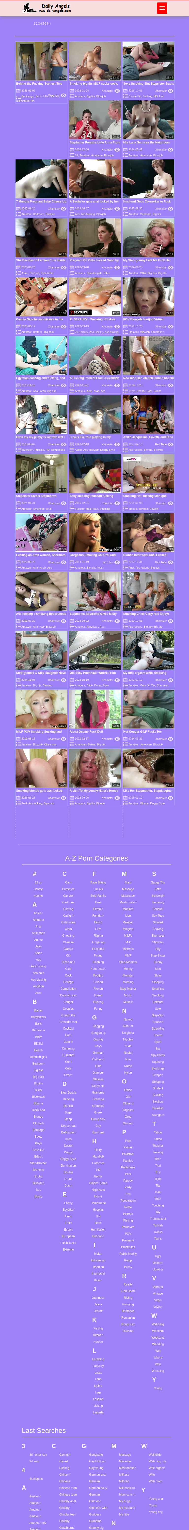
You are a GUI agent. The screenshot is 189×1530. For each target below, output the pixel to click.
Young (158, 1185)
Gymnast (98, 929)
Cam (68, 679)
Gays (98, 843)
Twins (158, 1035)
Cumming (68, 845)
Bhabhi (141, 390)
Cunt (68, 859)
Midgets (128, 726)
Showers (158, 739)
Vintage (158, 1090)
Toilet (158, 989)
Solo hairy (125, 1505)
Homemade (58, 449)
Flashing (98, 759)
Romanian (128, 1114)
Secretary (158, 699)
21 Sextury (81, 331)
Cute (68, 865)
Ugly (158, 1053)
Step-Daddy (68, 889)
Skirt (158, 766)
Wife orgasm (157, 1265)
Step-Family (98, 693)
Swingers (158, 912)
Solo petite (126, 1512)
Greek (98, 909)
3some (38, 686)
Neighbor (128, 830)
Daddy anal (66, 1402)
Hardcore (98, 960)
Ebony (68, 1000)
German (98, 849)
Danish (68, 903)
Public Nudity (128, 1050)
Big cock (49, 331)
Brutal (38, 973)
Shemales (157, 732)
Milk (128, 739)
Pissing (128, 1017)
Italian (98, 1077)
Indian (98, 1050)
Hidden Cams (98, 980)
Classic (68, 746)
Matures (128, 706)
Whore (158, 1154)
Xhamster (57, 95)
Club (68, 766)
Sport (157, 839)
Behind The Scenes (47, 96)
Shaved (158, 719)
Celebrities (68, 719)
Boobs (157, 390)
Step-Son (158, 812)
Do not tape (67, 1422)
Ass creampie (38, 1419)
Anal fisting (37, 1366)
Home (98, 993)
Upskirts (158, 1066)
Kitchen (98, 1132)
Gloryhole (98, 883)
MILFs (128, 732)
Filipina (98, 732)
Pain (128, 938)
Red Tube (164, 444)
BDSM (38, 840)
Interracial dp (97, 1479)
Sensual (158, 706)
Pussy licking (127, 1430)
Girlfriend (98, 856)
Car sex (68, 693)
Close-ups (68, 759)
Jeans (98, 1101)
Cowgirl (153, 508)
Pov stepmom (128, 1417)
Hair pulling (96, 1342)
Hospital (98, 1006)
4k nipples (36, 1276)
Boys (38, 940)
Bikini (38, 887)
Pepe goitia (126, 1397)
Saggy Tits (158, 679)
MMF (128, 752)
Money (128, 766)
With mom (155, 1278)
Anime (38, 737)
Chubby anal (67, 1298)
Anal (36, 390)
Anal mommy (38, 1393)
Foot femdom (68, 1523)
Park (128, 971)
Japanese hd (97, 1497)
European (68, 1033)
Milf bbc (124, 1278)
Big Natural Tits (25, 100)
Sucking (158, 892)
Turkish (158, 1022)
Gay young (96, 1265)
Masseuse (128, 693)
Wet (157, 1148)
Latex (98, 1169)
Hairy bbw (95, 1349)
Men (128, 712)
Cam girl (64, 1251)
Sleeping (158, 779)
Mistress (128, 746)
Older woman (128, 1359)
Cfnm (68, 726)
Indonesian (98, 1057)
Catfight (68, 712)
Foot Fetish (98, 766)
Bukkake (38, 980)
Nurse (128, 863)
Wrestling (158, 1168)
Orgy (128, 913)
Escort (68, 1026)
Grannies (98, 903)
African (38, 710)
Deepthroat (68, 923)
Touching (158, 1002)
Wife (158, 1161)
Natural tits (126, 1329)
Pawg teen (126, 1390)
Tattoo (158, 936)
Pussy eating (127, 1423)
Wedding (158, 1141)
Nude (128, 843)
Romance (128, 1108)
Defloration (68, 929)
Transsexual (158, 1016)
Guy (98, 923)
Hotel (98, 1020)
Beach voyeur (38, 1516)
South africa (127, 1525)
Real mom (126, 1448)
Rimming (128, 1101)
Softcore (157, 799)
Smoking (105, 508)
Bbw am (35, 1470)
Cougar (68, 799)
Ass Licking (96, 331)
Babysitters (38, 814)
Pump (128, 1057)
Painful (128, 944)
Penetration (128, 997)
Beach (38, 847)
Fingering (98, 739)
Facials (98, 686)
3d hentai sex (38, 1251)
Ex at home (66, 1479)
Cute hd (64, 1384)
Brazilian (38, 947)
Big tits (91, 96)
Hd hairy (94, 1422)
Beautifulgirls (94, 273)
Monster (128, 772)
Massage (128, 686)
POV (128, 1031)
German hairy (98, 1285)
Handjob (98, 953)
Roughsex (128, 1121)
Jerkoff (98, 1108)
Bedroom (38, 214)
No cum (124, 1335)
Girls (98, 863)
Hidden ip (95, 1428)
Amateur (80, 96)
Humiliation (98, 1026)
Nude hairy (126, 1342)
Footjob (98, 772)
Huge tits (95, 1455)
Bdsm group (38, 1503)
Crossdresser (68, 819)
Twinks (157, 1029)
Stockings (158, 865)
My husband (127, 1305)
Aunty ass (36, 1439)
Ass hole (38, 770)
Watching (158, 1121)
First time (98, 746)
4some (38, 693)
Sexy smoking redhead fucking (91, 496)
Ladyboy (98, 1163)
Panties (128, 957)
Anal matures (38, 1379)
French (98, 786)
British (38, 953)
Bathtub (38, 331)
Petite (128, 1004)
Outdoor (128, 920)
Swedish (157, 905)
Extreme (68, 1046)
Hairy (98, 947)
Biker (107, 273)
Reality (128, 1081)
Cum (68, 832)
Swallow (158, 898)
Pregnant (128, 1037)
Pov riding (125, 1410)
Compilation (68, 786)
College (68, 779)
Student (158, 885)
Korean (98, 1139)
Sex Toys (158, 712)
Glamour (98, 869)
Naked (128, 816)
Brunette (38, 967)
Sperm (158, 832)
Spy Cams (158, 852)
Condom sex (68, 792)
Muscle (128, 799)
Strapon (158, 872)
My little (124, 1311)
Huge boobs (97, 1448)
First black (66, 1516)
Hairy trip (95, 1395)
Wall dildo (155, 1251)
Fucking (147, 96)
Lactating (98, 1156)
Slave (158, 772)
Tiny (158, 969)
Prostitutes (128, 1044)
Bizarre (38, 900)
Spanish (158, 819)
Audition (38, 783)
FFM (98, 726)
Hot (161, 96)
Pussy (128, 1064)
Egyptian (68, 1006)
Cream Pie (134, 96)
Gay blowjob (97, 1258)
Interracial (98, 1070)
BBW (143, 273)
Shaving (158, 726)
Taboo (158, 929)
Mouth (128, 792)
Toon (158, 996)
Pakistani (128, 951)
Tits (158, 982)
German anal (97, 1271)
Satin (158, 686)
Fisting (98, 752)
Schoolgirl (157, 693)
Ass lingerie (37, 1433)
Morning (128, 779)
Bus (38, 987)
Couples (68, 805)
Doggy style (67, 1435)
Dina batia (66, 1415)
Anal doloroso (38, 1359)
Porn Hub (111, 503)
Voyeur (157, 1104)
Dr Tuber (111, 562)
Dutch (68, 982)
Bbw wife (35, 1490)
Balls (38, 820)
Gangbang (98, 830)
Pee (128, 991)
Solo (158, 805)
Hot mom (95, 1435)
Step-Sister (158, 752)
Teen (158, 956)
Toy (158, 1009)
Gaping (98, 836)
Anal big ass (38, 1340)
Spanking (158, 825)
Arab (43, 390)
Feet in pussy (68, 1503)
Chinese (68, 739)
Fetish (100, 567)
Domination (68, 962)
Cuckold (68, 825)
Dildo (68, 936)
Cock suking (67, 1331)
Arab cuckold (38, 1399)
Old (128, 894)
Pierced (128, 1011)
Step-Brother (38, 960)
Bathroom (27, 449)
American (97, 155)
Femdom (98, 712)
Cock (68, 772)
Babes (38, 807)
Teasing (158, 949)
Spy (157, 845)
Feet (98, 699)
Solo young (126, 1518)
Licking (98, 1203)
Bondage (38, 927)
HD (156, 96)
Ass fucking (88, 214)
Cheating (68, 732)
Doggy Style (107, 449)
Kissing (98, 1125)
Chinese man (68, 1285)
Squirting (158, 859)
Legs (98, 1189)
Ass (77, 214)
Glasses (98, 876)
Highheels (98, 987)
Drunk (68, 976)
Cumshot (68, 852)
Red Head (92, 508)
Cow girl (64, 1338)
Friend (98, 792)
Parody (128, 977)
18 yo (131, 390)
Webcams (157, 1134)
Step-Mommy (128, 759)
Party (128, 984)
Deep (68, 916)
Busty (38, 993)
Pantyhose (128, 964)
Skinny (158, 759)
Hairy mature (97, 1382)
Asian (24, 273)
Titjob (157, 976)
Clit (68, 752)
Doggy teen (66, 1442)
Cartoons (68, 699)
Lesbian (98, 1196)
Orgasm (128, 907)
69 (76, 155)
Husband (98, 1033)
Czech (68, 872)
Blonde (148, 449)
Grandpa (98, 896)
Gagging (98, 823)
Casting (68, 706)
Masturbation (128, 699)
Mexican (128, 719)
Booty (38, 933)
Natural (128, 823)
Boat (149, 390)
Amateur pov (38, 1320)
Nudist (128, 849)
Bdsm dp (35, 1497)
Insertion (98, 1064)
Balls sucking (38, 1457)
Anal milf (35, 1386)
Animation (38, 730)
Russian (128, 1128)
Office (128, 887)
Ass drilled (36, 1426)
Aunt (38, 790)
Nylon (128, 869)
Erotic (68, 1020)
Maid (128, 679)
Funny (98, 805)
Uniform (158, 1060)
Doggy (68, 949)
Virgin (158, 1097)
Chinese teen (68, 1291)
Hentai (98, 973)
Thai (158, 962)
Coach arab (67, 1325)
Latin (98, 1176)
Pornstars (128, 1024)
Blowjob (101, 96)
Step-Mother (128, 786)
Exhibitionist (68, 1040)
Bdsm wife (36, 1510)
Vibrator (158, 1084)
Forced (98, 779)
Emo (68, 1013)
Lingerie (98, 1209)
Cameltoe (68, 686)
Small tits (158, 786)
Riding (128, 1095)
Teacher (158, 942)
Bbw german (38, 1477)
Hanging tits (97, 1408)
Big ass (152, 273)
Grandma (98, 889)
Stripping (158, 879)
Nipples (128, 836)
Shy (157, 746)
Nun (128, 856)
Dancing (68, 896)
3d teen (34, 1258)
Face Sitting (98, 679)
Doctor (68, 942)
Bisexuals (38, 894)
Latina (98, 1183)
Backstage (27, 96)
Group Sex (98, 916)
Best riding (37, 1523)
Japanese (98, 1095)
